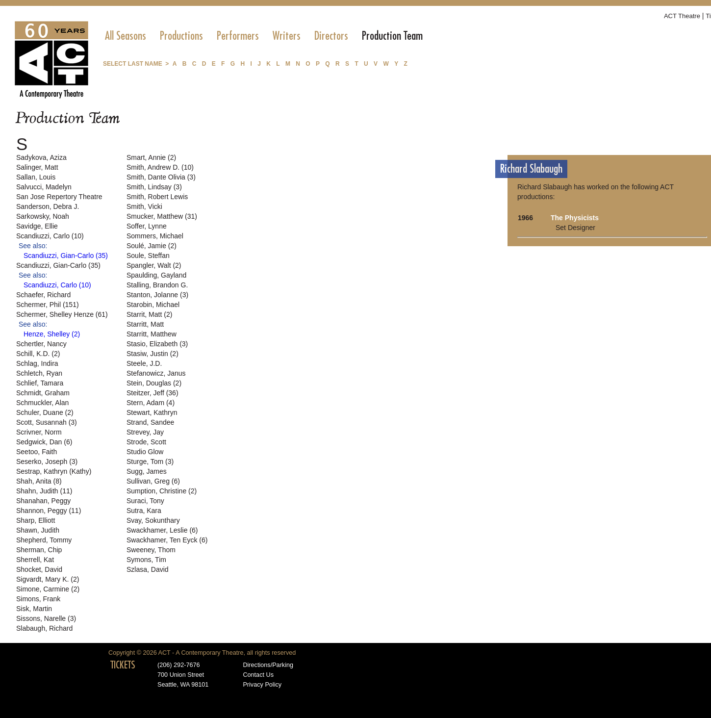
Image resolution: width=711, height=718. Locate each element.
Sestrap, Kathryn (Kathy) (53, 471)
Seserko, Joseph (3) (46, 461)
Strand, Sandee (150, 422)
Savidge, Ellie (37, 226)
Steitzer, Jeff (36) (152, 393)
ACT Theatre (682, 16)
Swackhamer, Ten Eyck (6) (167, 540)
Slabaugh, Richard (44, 628)
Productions (181, 36)
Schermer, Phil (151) (47, 304)
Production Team (392, 36)
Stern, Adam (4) (151, 403)
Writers (287, 36)
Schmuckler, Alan (42, 403)
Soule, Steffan (148, 255)
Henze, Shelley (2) (52, 334)
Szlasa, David (148, 569)
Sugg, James (147, 471)
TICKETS (122, 665)
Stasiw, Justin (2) (152, 354)
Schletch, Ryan (39, 373)
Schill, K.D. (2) (38, 354)
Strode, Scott (146, 442)
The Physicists (575, 218)
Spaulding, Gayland (156, 275)
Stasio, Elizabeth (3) (157, 344)
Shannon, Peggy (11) (48, 510)
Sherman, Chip (39, 550)
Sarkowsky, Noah (42, 216)
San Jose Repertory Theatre (59, 197)
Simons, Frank (38, 599)
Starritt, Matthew (152, 334)
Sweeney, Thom (151, 550)
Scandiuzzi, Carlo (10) (50, 236)
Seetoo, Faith (36, 452)
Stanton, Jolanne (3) (157, 295)
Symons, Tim (146, 560)
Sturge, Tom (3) (150, 461)
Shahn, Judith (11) (44, 491)
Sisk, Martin (34, 609)
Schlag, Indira (37, 363)
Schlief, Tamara (39, 383)
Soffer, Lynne (147, 226)
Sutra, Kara (144, 510)
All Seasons (125, 36)
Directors (331, 36)
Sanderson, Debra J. (47, 206)
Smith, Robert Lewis (157, 197)
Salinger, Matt (37, 167)
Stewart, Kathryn (152, 412)
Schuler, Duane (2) (45, 412)
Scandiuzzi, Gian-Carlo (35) (66, 255)
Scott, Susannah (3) (46, 422)
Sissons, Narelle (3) (46, 618)
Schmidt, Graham (43, 393)
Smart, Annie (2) (151, 157)
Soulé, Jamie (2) (152, 246)
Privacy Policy (262, 684)
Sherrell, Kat (35, 560)
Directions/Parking (268, 665)
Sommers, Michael (155, 236)
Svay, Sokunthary (153, 520)
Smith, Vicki (144, 206)
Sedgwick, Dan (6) (44, 442)
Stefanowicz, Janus (156, 373)
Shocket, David (39, 569)
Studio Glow (145, 452)
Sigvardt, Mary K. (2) (47, 579)
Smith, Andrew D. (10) (160, 167)
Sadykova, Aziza (41, 157)
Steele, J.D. (144, 363)
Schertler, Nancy (41, 344)
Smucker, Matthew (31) (162, 216)
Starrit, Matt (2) (149, 314)
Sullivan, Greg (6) (153, 481)
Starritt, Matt (145, 324)
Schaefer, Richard (43, 295)
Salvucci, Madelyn (44, 187)
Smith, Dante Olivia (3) (161, 177)
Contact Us (258, 674)
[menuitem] (125, 36)
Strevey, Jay (145, 432)
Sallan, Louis (35, 177)
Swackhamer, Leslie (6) (162, 530)
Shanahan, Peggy (43, 501)
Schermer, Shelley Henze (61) (62, 314)
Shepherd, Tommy (44, 540)
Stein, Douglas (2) (154, 383)
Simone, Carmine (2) (47, 589)
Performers (238, 36)
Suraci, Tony (145, 501)
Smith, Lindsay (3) (154, 187)
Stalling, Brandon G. (157, 285)
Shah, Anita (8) (39, 481)
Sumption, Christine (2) (162, 491)
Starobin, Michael (153, 304)
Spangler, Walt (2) (154, 265)
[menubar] (264, 36)
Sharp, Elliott (35, 520)
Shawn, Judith (37, 530)
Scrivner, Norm (39, 432)
